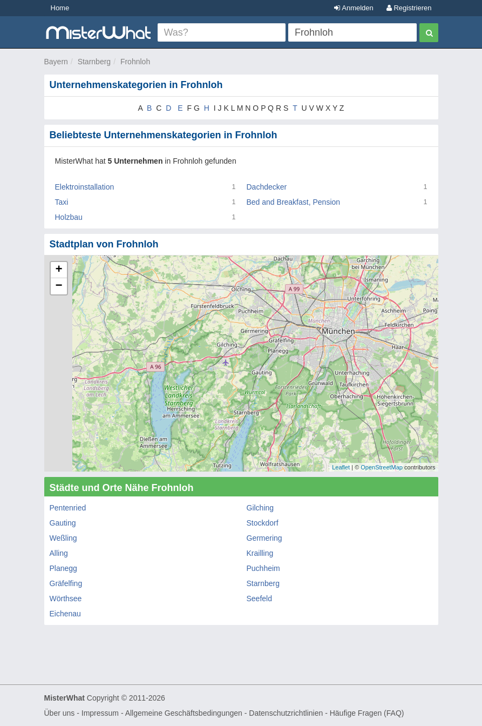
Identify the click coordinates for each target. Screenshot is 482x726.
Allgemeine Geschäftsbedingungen (183, 713)
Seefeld (259, 598)
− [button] (58, 286)
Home (60, 8)
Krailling (260, 553)
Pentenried (68, 507)
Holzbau (69, 217)
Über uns (59, 713)
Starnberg (94, 61)
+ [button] (58, 270)
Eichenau (65, 613)
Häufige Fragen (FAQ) (367, 713)
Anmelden (353, 8)
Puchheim (263, 568)
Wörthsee (66, 598)
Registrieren (409, 8)
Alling (59, 553)
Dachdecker (267, 187)
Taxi (62, 202)
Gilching (260, 507)
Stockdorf (263, 523)
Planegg (63, 568)
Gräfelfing (66, 583)
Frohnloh (135, 61)
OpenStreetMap (382, 467)
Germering (264, 538)
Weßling (63, 538)
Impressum (100, 713)
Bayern (56, 61)
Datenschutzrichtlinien (286, 713)
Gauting (63, 523)
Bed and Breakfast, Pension (294, 202)
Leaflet (341, 467)
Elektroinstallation (84, 187)
